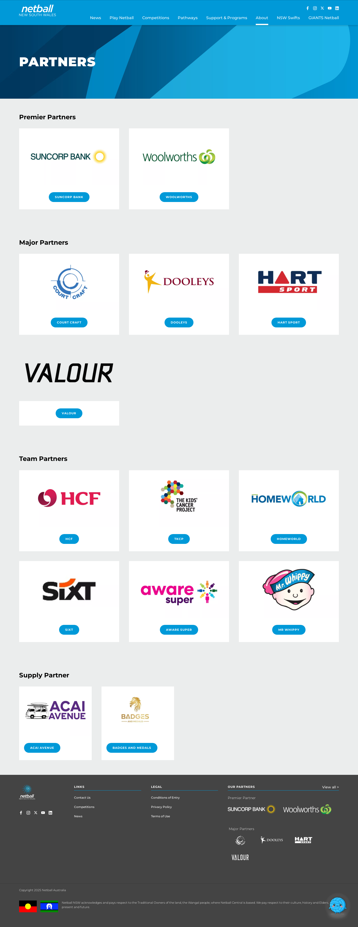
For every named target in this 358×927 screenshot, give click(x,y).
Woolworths (179, 197)
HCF (69, 539)
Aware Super (179, 629)
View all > (330, 787)
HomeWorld (289, 539)
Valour (69, 413)
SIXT (69, 629)
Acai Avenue (42, 748)
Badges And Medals (132, 748)
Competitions (84, 807)
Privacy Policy (161, 807)
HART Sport (289, 322)
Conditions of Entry (165, 797)
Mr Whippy (288, 629)
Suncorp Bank (69, 197)
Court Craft (69, 322)
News (78, 816)
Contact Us (82, 797)
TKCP (179, 539)
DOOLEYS (179, 322)
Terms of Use (160, 816)
